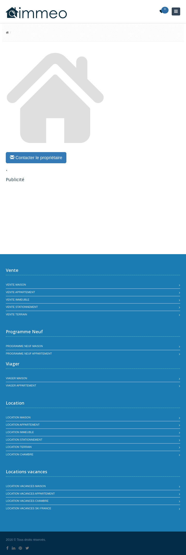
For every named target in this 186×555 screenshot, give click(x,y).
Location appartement (22, 424)
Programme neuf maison (24, 346)
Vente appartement (20, 292)
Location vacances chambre (27, 500)
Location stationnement (24, 439)
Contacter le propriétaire (36, 157)
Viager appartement (21, 385)
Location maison (18, 417)
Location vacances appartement (30, 493)
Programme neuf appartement (29, 353)
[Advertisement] (46, 219)
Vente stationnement (22, 306)
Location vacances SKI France (28, 508)
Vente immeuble (17, 299)
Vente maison (16, 284)
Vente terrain (16, 314)
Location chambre (19, 454)
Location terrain (19, 446)
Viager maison (16, 378)
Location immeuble (20, 432)
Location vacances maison (26, 486)
